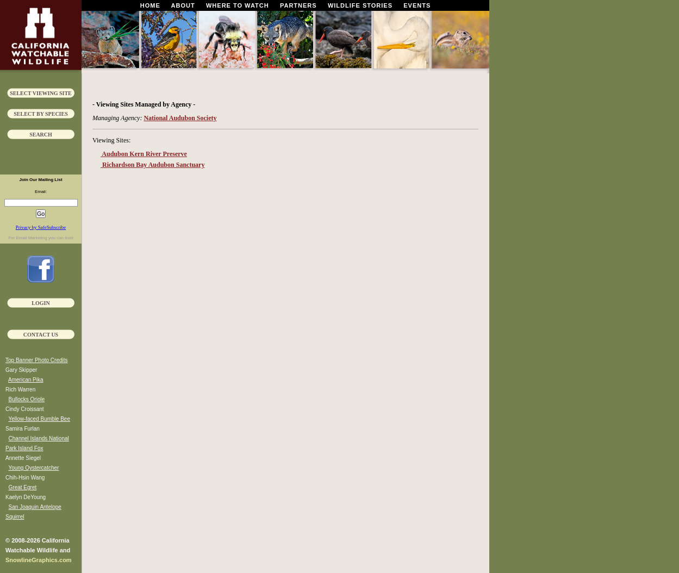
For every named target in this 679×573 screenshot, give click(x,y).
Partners (298, 5)
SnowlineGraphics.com (38, 560)
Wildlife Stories (360, 5)
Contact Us (40, 335)
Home (150, 5)
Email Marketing (31, 237)
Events (417, 5)
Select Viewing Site (41, 93)
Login (40, 303)
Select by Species (41, 114)
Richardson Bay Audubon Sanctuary (152, 165)
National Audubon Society (180, 118)
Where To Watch (237, 5)
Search (40, 135)
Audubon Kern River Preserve (144, 154)
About (183, 5)
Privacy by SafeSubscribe (41, 227)
